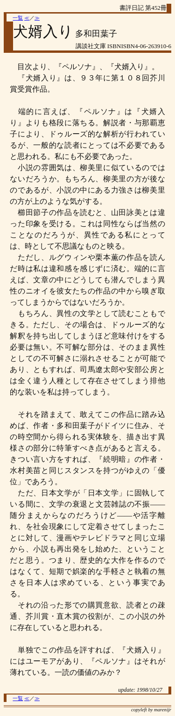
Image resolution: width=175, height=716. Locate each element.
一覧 (18, 18)
